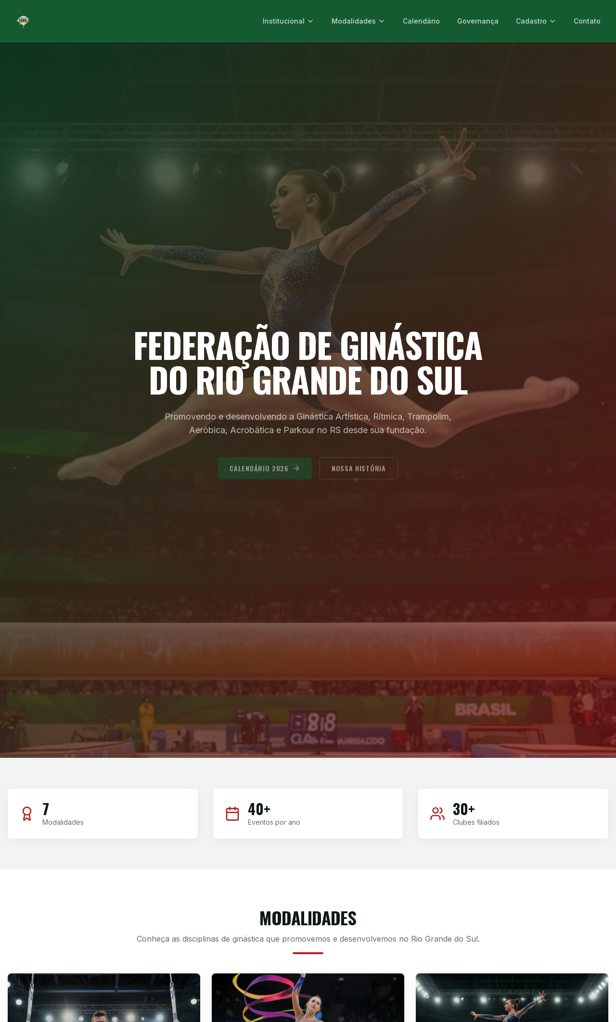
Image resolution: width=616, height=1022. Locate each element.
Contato (587, 21)
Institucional (288, 21)
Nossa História (359, 474)
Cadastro (536, 21)
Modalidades (358, 21)
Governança (478, 21)
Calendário (421, 21)
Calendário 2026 (265, 474)
